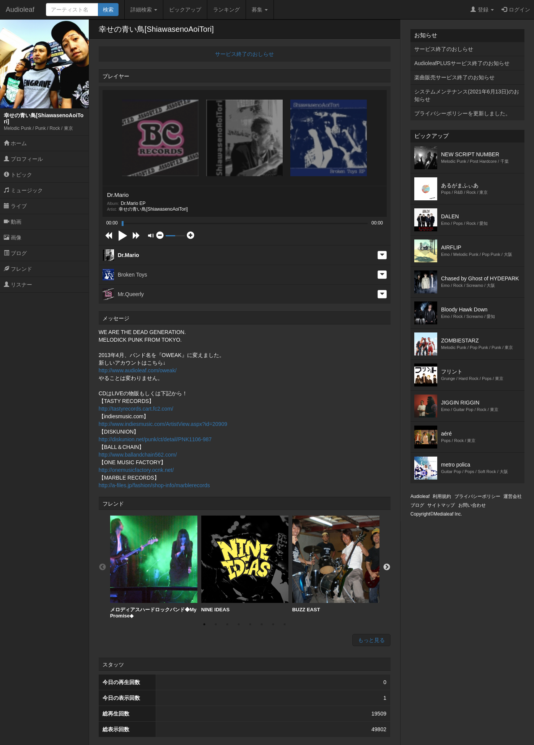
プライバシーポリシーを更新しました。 (462, 113)
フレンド (18, 269)
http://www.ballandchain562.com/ (138, 455)
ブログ (15, 253)
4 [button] (239, 624)
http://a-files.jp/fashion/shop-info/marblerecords (154, 485)
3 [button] (227, 624)
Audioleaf (20, 9)
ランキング (226, 10)
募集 (260, 10)
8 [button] (284, 624)
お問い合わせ (472, 505)
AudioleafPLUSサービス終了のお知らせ (462, 63)
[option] (153, 567)
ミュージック (23, 190)
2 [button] (216, 624)
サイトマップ (441, 505)
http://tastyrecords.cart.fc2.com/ (136, 409)
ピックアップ (185, 10)
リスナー (18, 285)
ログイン (515, 10)
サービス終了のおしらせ (244, 54)
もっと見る (371, 640)
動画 (12, 222)
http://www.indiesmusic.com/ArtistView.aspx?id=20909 (163, 424)
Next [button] (387, 567)
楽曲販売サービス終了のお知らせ (454, 77)
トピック (18, 175)
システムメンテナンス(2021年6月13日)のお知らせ (466, 95)
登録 (482, 10)
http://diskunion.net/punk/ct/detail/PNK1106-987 (155, 439)
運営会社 (512, 496)
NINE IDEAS (244, 564)
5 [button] (250, 624)
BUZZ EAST (335, 564)
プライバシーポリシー (477, 496)
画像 (12, 237)
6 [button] (261, 624)
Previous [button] (102, 567)
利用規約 (442, 496)
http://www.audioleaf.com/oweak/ (138, 370)
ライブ (15, 206)
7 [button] (273, 624)
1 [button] (204, 624)
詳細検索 (143, 10)
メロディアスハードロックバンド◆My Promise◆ (153, 567)
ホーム (15, 143)
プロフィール (23, 159)
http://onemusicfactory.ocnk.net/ (136, 470)
